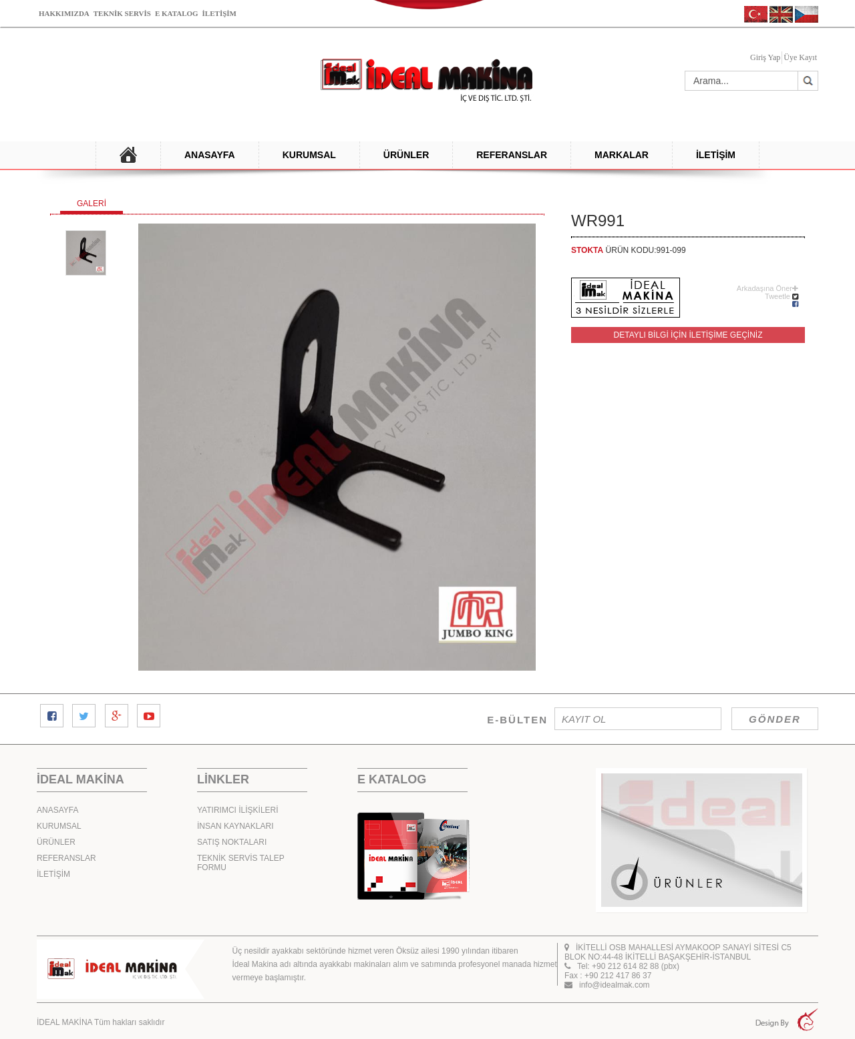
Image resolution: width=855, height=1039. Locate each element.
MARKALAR (621, 154)
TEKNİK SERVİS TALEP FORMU (241, 862)
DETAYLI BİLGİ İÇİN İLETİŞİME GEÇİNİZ (688, 335)
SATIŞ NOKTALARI (232, 842)
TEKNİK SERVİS (122, 13)
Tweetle (777, 296)
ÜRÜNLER (406, 154)
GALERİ (91, 203)
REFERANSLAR (511, 154)
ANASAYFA (209, 154)
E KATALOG (176, 13)
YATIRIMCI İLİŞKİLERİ (238, 810)
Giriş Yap (765, 57)
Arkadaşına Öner (767, 288)
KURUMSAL (309, 154)
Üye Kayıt (800, 57)
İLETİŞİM (219, 13)
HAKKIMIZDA (64, 13)
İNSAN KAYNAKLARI (235, 826)
